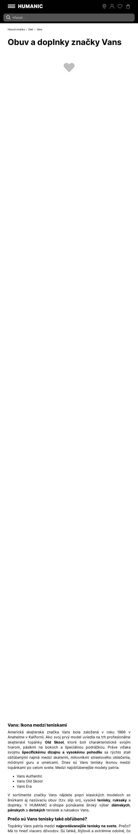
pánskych (16, 810)
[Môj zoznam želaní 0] (120, 6)
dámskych (121, 805)
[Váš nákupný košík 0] (128, 6)
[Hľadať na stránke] (69, 17)
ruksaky (120, 800)
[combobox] (69, 17)
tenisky (103, 800)
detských (37, 810)
